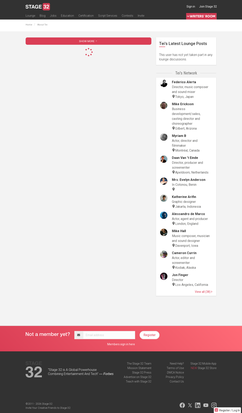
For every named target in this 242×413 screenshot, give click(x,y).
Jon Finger (180, 275)
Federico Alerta (184, 82)
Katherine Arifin (184, 197)
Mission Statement (139, 368)
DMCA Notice (175, 372)
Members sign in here (121, 344)
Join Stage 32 (208, 6)
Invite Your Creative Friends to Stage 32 (48, 407)
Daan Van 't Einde (185, 158)
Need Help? (177, 363)
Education (67, 15)
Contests (127, 15)
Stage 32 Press (141, 372)
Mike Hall (179, 231)
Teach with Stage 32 (138, 381)
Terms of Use (175, 368)
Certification (86, 15)
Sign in (191, 6)
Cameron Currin (184, 253)
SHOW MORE (88, 41)
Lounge (30, 15)
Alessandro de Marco (188, 214)
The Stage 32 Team (139, 363)
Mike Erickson (183, 104)
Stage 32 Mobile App (203, 363)
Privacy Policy (175, 377)
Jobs (53, 15)
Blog (43, 15)
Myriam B (179, 136)
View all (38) (203, 291)
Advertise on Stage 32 (137, 377)
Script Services (107, 15)
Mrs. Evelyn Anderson (188, 180)
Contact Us (177, 381)
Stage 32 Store (207, 368)
